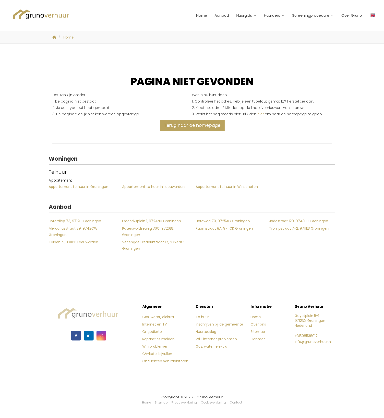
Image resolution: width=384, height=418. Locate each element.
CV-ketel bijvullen (157, 353)
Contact (258, 339)
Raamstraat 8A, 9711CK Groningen (224, 228)
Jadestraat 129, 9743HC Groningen (298, 221)
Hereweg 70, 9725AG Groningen (223, 221)
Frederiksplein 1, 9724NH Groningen (151, 221)
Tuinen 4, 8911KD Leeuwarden (73, 242)
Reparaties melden (158, 339)
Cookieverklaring (213, 402)
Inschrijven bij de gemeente (219, 324)
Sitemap (258, 331)
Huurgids (246, 15)
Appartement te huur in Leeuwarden (153, 186)
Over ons (258, 324)
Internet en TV (154, 324)
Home (201, 15)
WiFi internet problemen (216, 339)
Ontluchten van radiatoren (165, 361)
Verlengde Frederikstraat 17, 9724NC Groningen (153, 245)
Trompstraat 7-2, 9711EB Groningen (299, 228)
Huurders (274, 15)
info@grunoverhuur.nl (313, 341)
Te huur (202, 316)
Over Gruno (351, 15)
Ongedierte (152, 331)
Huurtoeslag (206, 331)
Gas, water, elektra (158, 316)
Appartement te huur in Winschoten (227, 186)
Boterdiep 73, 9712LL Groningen (75, 221)
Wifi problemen (155, 346)
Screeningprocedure (313, 15)
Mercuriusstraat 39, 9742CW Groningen (73, 231)
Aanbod (222, 15)
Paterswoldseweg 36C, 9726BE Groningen (148, 231)
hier (260, 114)
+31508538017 (306, 335)
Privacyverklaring (184, 402)
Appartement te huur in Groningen (78, 186)
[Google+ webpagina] (101, 335)
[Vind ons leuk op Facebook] (76, 335)
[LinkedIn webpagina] (89, 335)
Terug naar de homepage (192, 125)
